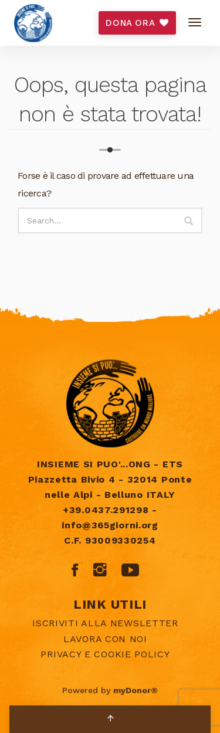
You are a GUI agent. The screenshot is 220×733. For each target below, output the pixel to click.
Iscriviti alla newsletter (105, 623)
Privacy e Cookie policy (105, 654)
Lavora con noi (105, 638)
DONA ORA (137, 23)
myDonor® (135, 690)
